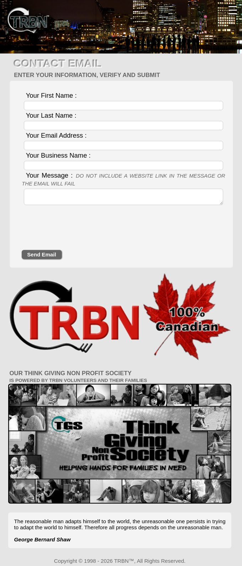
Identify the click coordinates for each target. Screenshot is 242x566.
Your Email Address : (56, 135)
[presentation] (76, 229)
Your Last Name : (51, 115)
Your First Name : (51, 95)
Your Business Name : (58, 155)
